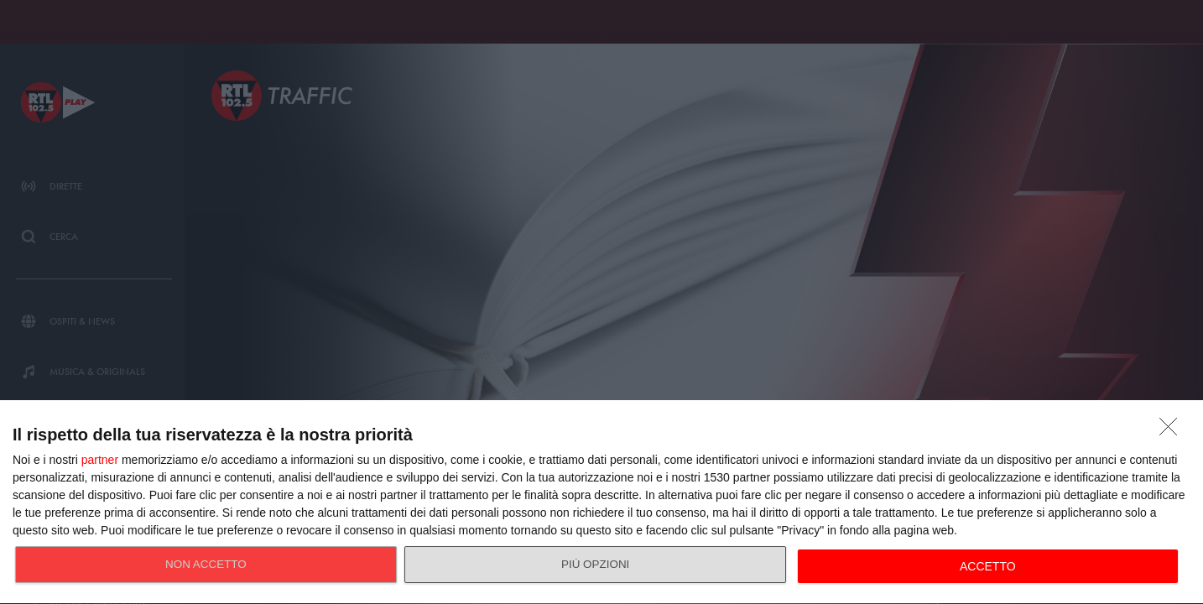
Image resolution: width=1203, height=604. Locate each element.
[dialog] (601, 502)
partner (99, 460)
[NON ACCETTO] (1172, 431)
